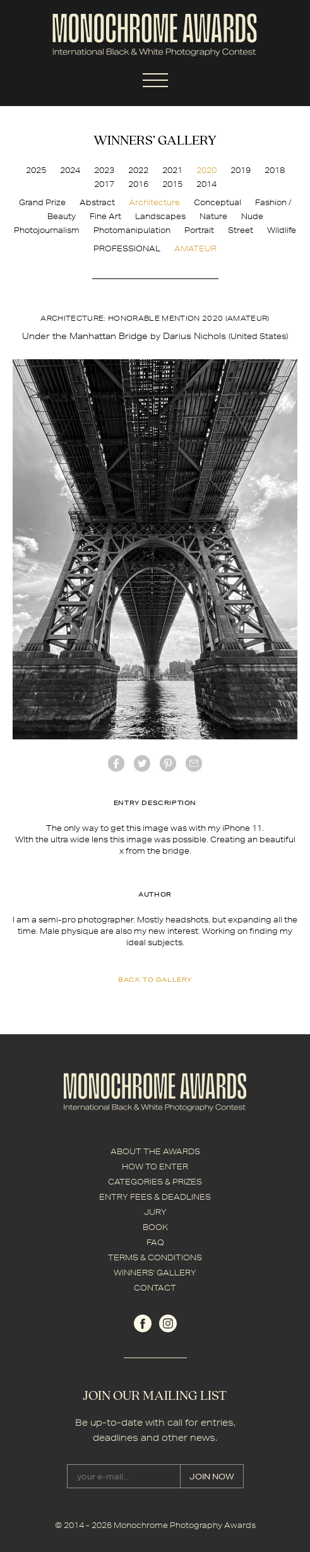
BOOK (155, 1227)
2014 (206, 184)
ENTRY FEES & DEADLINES (155, 1196)
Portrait (199, 230)
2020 (206, 170)
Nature (213, 216)
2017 (104, 184)
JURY (155, 1212)
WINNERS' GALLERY (155, 1272)
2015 (172, 184)
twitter (142, 763)
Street (240, 230)
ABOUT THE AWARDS (155, 1151)
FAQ (155, 1242)
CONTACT (155, 1287)
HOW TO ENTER (155, 1166)
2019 (240, 170)
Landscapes (160, 216)
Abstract (97, 202)
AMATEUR (195, 248)
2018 (275, 170)
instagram (168, 1323)
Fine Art (105, 216)
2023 (104, 170)
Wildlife (281, 230)
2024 (70, 170)
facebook (116, 763)
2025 (36, 170)
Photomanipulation (131, 230)
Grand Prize (42, 202)
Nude (252, 216)
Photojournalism (47, 230)
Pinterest (168, 763)
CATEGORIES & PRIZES (155, 1181)
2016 (138, 184)
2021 (172, 170)
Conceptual (217, 202)
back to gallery (155, 979)
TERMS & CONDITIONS (155, 1257)
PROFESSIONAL (126, 248)
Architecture (154, 202)
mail (194, 763)
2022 (138, 170)
